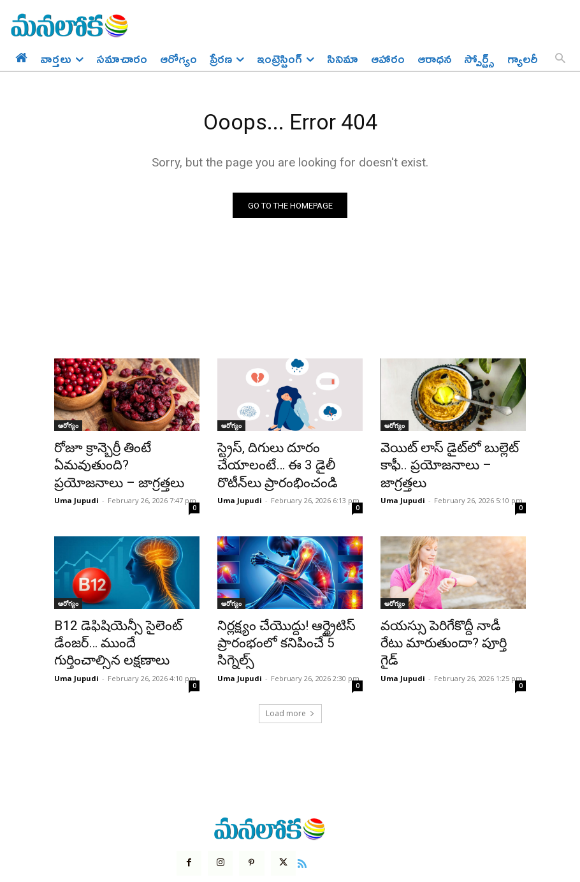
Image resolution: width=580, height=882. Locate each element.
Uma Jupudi (76, 480)
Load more (290, 668)
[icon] (292, 817)
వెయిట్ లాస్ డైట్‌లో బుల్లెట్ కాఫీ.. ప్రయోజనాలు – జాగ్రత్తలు (449, 457)
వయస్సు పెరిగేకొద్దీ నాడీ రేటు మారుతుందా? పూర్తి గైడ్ (440, 611)
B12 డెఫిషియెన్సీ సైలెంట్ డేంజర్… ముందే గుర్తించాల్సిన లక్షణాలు (124, 611)
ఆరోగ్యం (68, 429)
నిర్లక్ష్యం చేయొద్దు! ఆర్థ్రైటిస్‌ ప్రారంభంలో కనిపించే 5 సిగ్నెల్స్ (281, 611)
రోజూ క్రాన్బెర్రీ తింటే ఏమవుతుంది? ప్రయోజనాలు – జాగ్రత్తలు (125, 457)
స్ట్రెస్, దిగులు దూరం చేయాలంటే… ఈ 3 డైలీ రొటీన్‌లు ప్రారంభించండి (287, 457)
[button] (560, 59)
